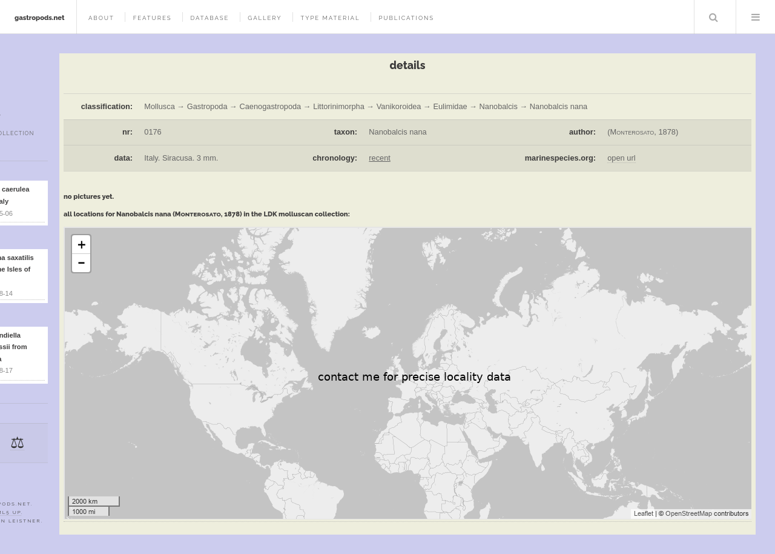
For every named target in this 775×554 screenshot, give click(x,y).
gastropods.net (40, 17)
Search (713, 17)
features (152, 18)
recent (380, 157)
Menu (755, 17)
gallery (265, 18)
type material (330, 18)
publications (406, 18)
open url (621, 157)
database (209, 18)
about (101, 18)
